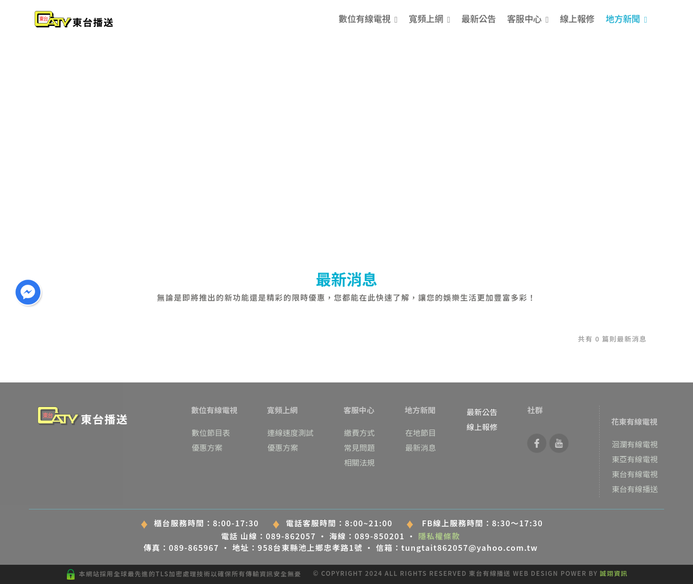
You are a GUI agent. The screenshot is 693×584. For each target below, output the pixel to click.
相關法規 (359, 462)
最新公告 (479, 18)
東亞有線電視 (635, 459)
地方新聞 (622, 18)
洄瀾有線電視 (635, 444)
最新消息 (420, 447)
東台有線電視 (635, 474)
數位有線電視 (365, 18)
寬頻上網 (426, 18)
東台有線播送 (635, 489)
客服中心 (524, 18)
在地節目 (420, 432)
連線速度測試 (291, 432)
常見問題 (359, 447)
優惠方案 (207, 447)
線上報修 (577, 18)
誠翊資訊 (614, 573)
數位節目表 (211, 432)
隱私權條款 (439, 536)
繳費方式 (359, 432)
